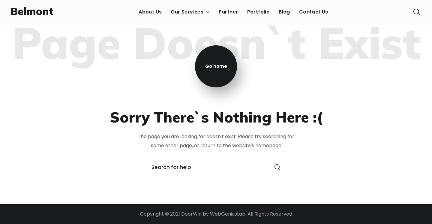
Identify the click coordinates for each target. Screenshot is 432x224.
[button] (416, 12)
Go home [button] (216, 66)
